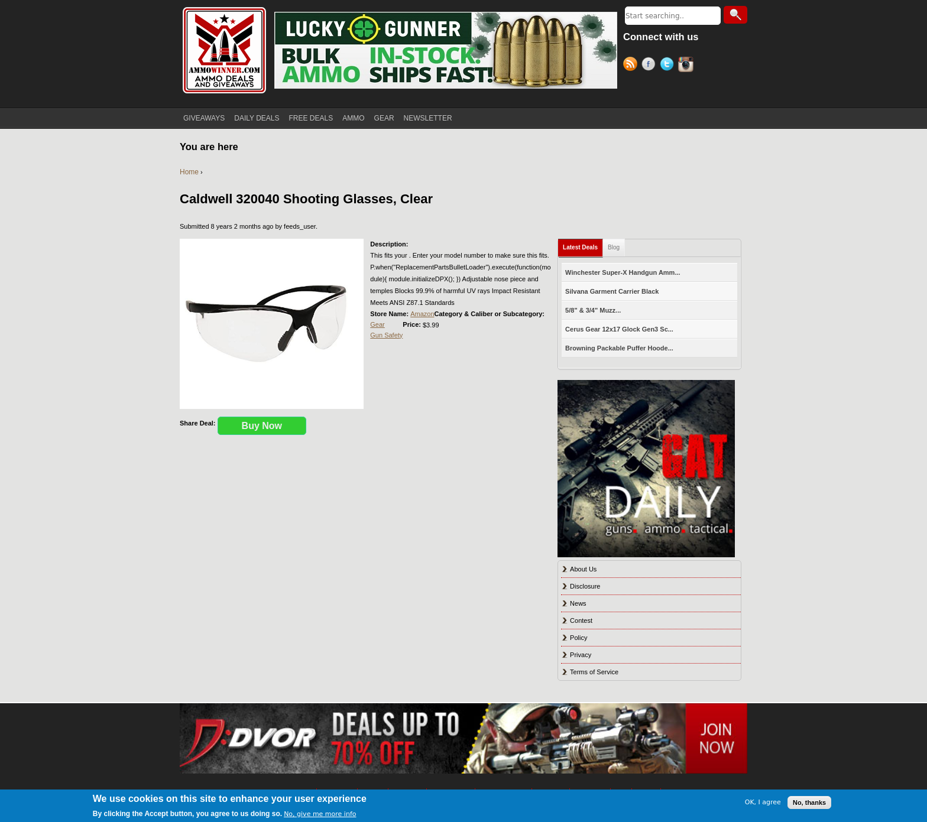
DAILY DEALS (256, 118)
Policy (578, 637)
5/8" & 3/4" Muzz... (593, 310)
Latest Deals (580, 247)
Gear (377, 324)
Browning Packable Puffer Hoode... (619, 348)
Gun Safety (386, 335)
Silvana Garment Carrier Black (612, 291)
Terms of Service (594, 671)
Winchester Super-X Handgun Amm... (622, 272)
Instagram (687, 65)
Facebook (650, 65)
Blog (614, 247)
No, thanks (809, 802)
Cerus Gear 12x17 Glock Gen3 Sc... (619, 329)
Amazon (422, 313)
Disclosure (585, 586)
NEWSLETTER (428, 118)
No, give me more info (320, 814)
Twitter (669, 65)
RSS (632, 65)
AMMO (353, 118)
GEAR (384, 118)
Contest (581, 620)
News (578, 603)
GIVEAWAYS (204, 118)
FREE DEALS (311, 118)
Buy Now (262, 426)
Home (189, 172)
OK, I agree (763, 802)
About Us (583, 569)
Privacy (580, 654)
